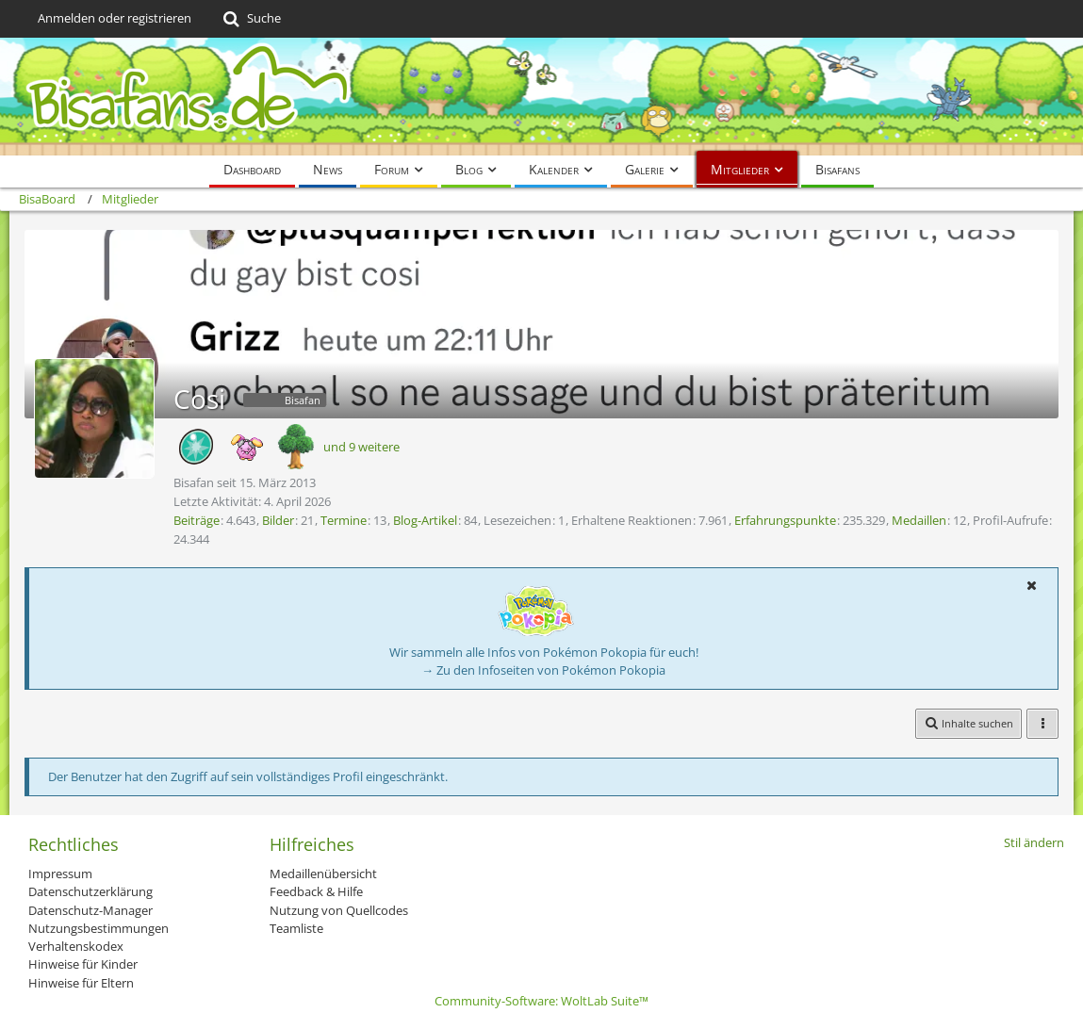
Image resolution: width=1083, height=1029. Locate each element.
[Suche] (250, 19)
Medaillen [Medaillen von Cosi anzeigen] (919, 520)
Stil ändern (1034, 842)
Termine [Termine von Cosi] (343, 520)
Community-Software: (541, 1000)
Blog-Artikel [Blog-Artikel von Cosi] (425, 520)
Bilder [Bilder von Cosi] (278, 520)
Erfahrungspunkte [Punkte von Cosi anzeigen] (785, 520)
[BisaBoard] (541, 96)
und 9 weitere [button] (361, 446)
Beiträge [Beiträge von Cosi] (196, 520)
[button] (1031, 585)
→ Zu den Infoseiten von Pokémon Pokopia (543, 670)
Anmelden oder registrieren (114, 17)
